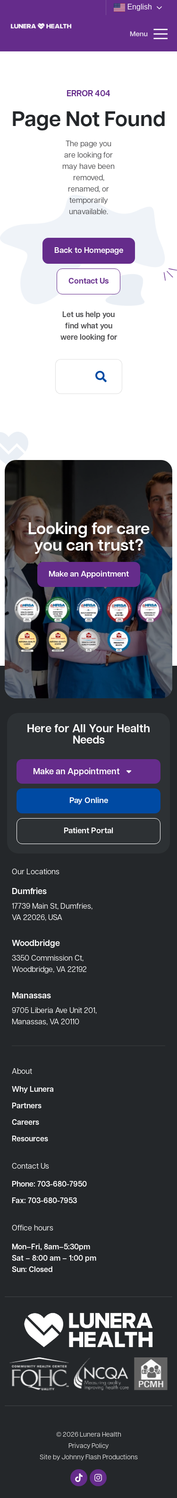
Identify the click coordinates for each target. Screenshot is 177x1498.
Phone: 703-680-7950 (49, 1183)
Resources (30, 1138)
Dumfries (29, 891)
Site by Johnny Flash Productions (89, 1456)
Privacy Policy (88, 1445)
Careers (25, 1122)
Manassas (31, 995)
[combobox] (69, 376)
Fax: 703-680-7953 (44, 1200)
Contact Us (30, 1166)
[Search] (103, 376)
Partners (27, 1105)
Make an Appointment (83, 771)
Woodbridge (36, 943)
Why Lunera (33, 1089)
